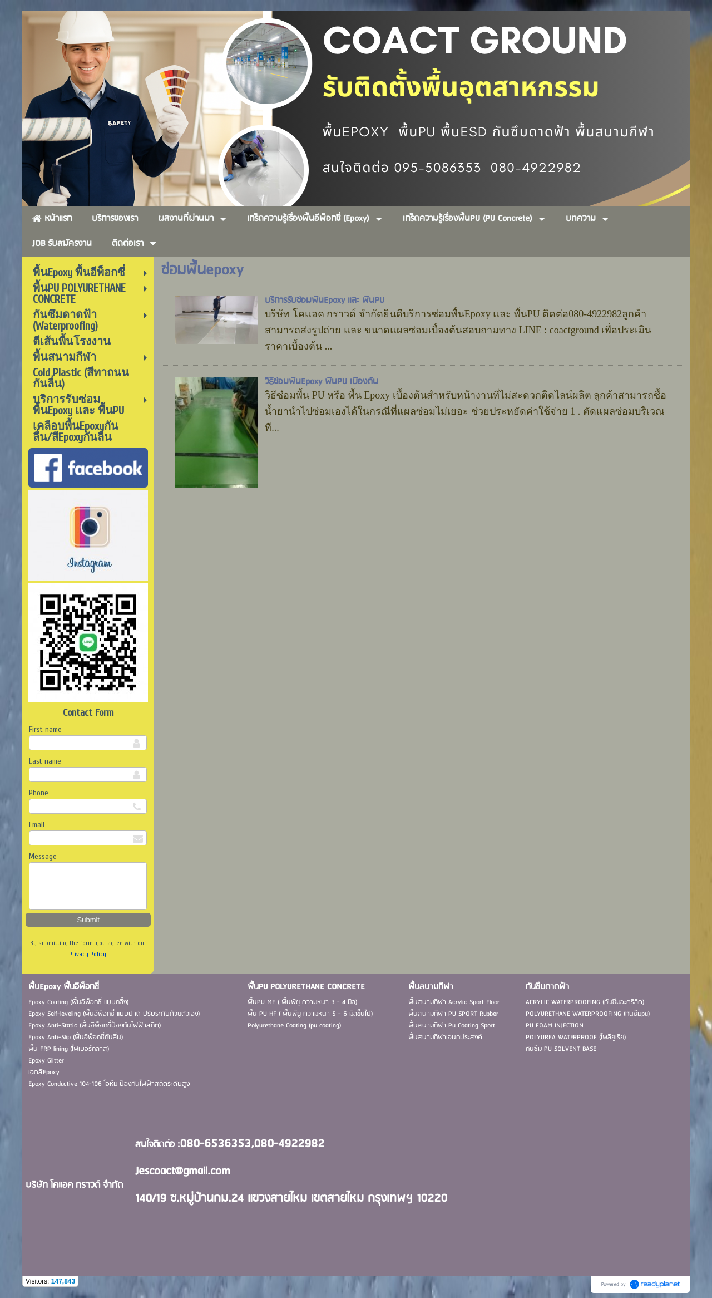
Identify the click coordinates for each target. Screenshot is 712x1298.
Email (36, 824)
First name (45, 729)
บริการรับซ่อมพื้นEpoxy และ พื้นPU (324, 300)
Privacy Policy (87, 954)
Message (43, 856)
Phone (38, 793)
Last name (45, 761)
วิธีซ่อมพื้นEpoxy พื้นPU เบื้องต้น (321, 382)
